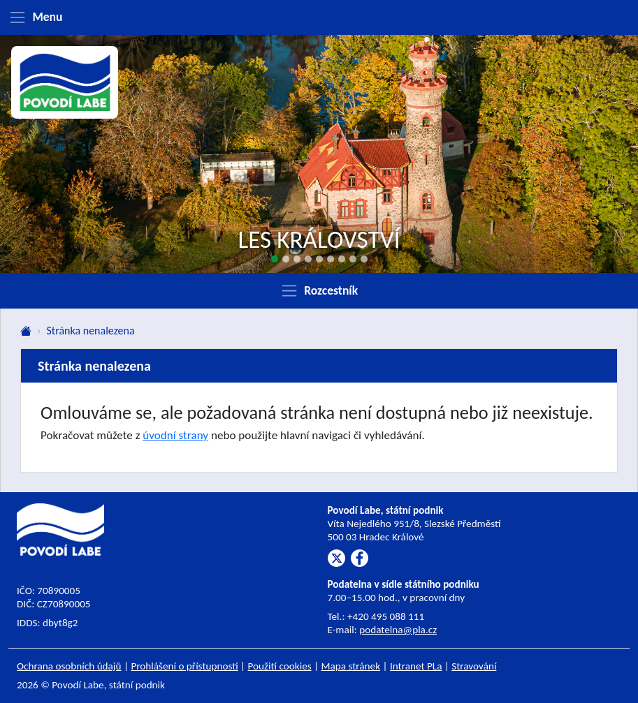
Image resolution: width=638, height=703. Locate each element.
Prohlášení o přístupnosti (184, 666)
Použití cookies (280, 666)
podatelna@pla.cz (398, 629)
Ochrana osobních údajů (69, 666)
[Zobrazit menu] (319, 17)
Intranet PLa (416, 666)
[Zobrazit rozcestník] (319, 290)
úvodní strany (175, 435)
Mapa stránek (351, 666)
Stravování (473, 666)
